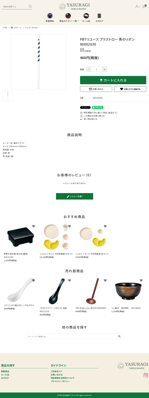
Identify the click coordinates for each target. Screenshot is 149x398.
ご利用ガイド (56, 371)
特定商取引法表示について (62, 378)
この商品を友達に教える (92, 115)
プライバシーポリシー (60, 381)
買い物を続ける (89, 119)
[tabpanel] (39, 61)
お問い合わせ (96, 89)
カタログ (5, 378)
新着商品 (5, 371)
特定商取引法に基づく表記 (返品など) (98, 112)
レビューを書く (74, 196)
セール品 (5, 374)
